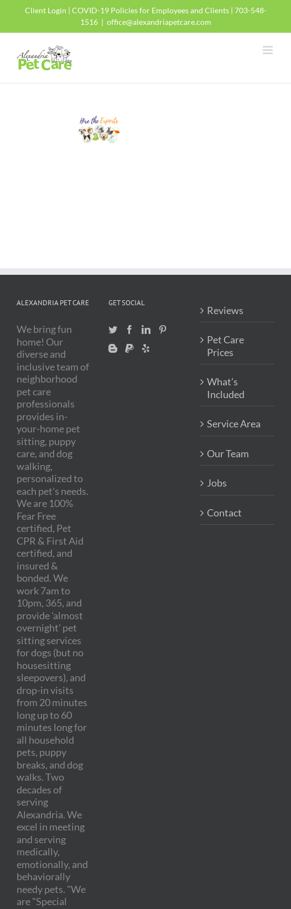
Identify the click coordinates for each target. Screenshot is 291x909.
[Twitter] (112, 329)
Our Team (228, 453)
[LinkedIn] (146, 329)
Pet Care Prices (225, 345)
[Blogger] (112, 348)
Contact (224, 512)
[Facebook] (129, 329)
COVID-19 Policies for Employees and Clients (150, 10)
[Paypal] (129, 348)
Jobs (217, 483)
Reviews (225, 310)
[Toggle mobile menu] (268, 50)
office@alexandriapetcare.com (159, 22)
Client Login (45, 10)
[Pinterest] (162, 329)
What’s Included (226, 387)
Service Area (234, 423)
